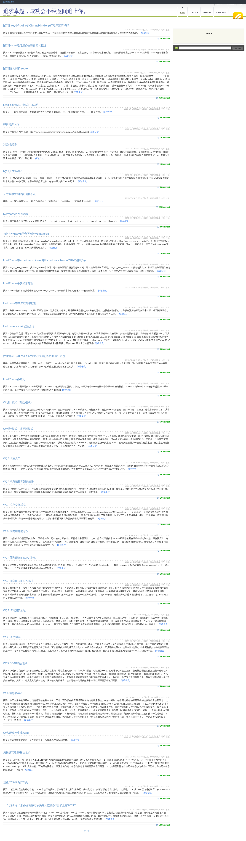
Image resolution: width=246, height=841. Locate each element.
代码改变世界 (8, 2)
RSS (238, 15)
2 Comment (165, 253)
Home (182, 12)
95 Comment (164, 98)
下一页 (86, 831)
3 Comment (165, 38)
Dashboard (230, 4)
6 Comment (165, 422)
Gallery (207, 12)
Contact (194, 12)
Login (240, 4)
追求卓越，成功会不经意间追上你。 (45, 11)
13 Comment (164, 825)
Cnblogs (219, 4)
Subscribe (221, 12)
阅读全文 (145, 33)
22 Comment (164, 207)
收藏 (167, 30)
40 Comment (164, 62)
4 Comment (165, 656)
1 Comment (165, 138)
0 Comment (165, 187)
